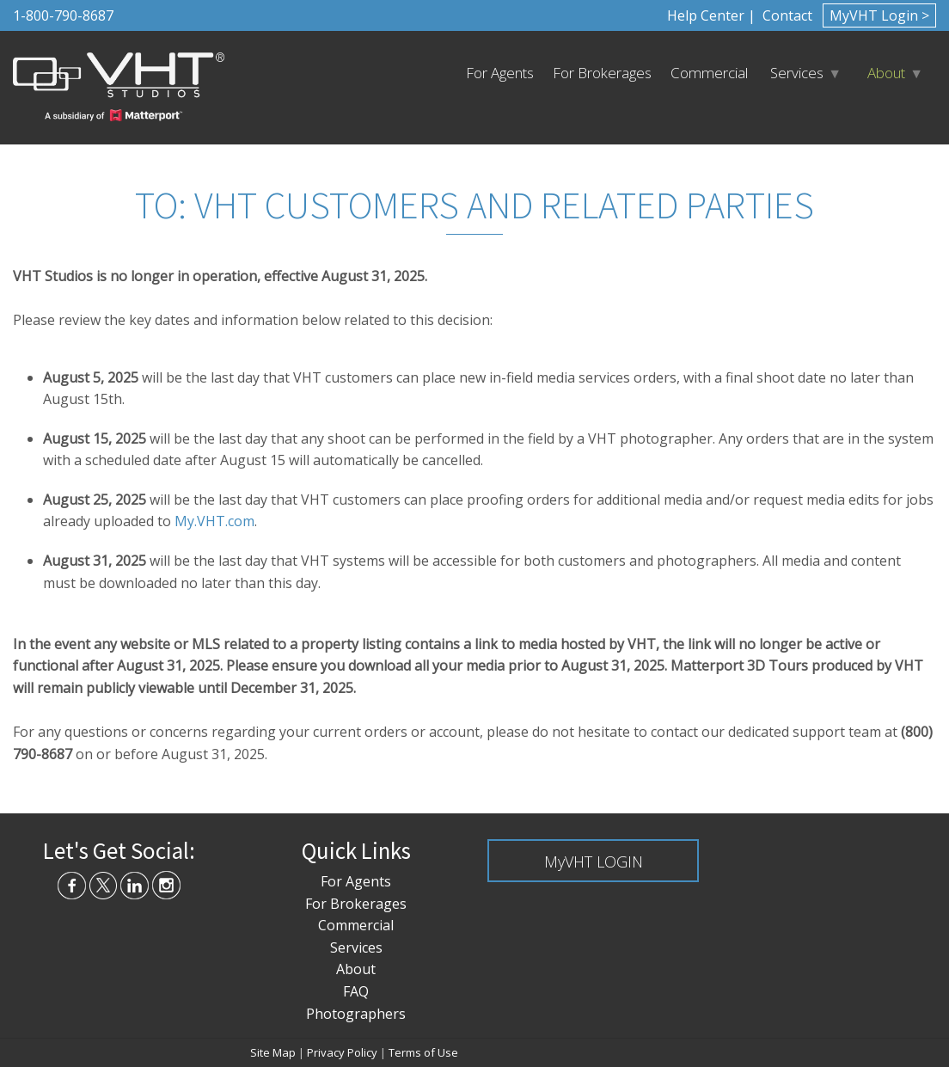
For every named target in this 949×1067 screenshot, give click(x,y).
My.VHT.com (214, 521)
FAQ (356, 991)
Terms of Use (423, 1052)
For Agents (500, 73)
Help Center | (711, 15)
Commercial (709, 73)
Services (796, 73)
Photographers (356, 1013)
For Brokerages (602, 73)
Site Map (273, 1052)
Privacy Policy (342, 1052)
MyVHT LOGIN (593, 861)
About (886, 73)
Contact (785, 15)
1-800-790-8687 (63, 15)
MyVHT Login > (879, 15)
